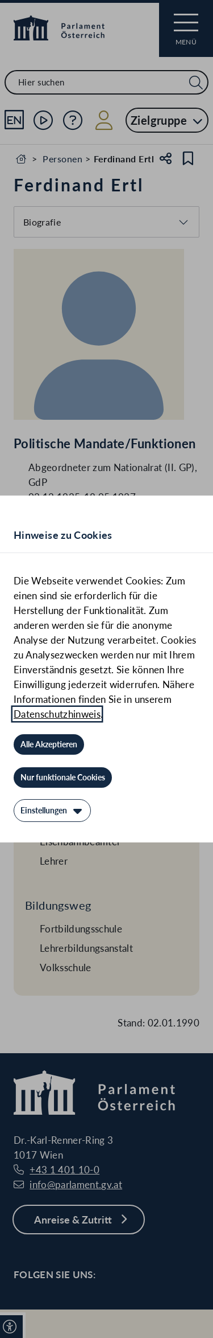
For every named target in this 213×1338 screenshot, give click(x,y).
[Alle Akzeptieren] (49, 744)
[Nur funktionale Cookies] (63, 777)
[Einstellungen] (52, 810)
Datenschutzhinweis (57, 714)
